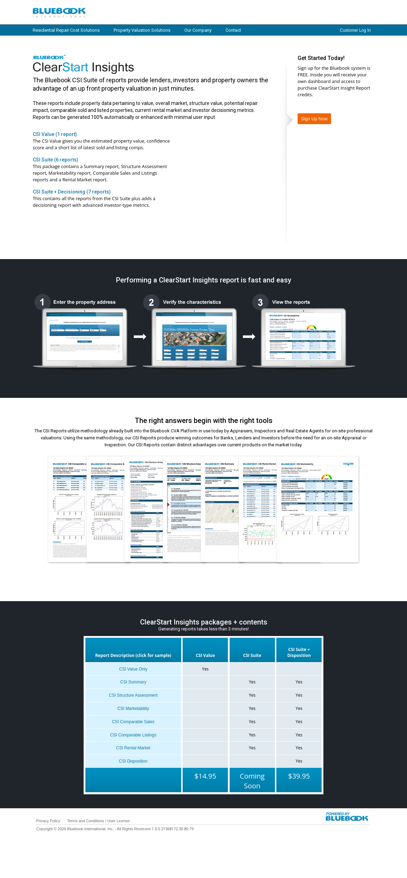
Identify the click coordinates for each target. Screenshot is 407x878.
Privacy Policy (48, 821)
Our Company (198, 30)
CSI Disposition (133, 761)
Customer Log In (355, 30)
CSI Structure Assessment (133, 695)
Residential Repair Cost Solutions (66, 30)
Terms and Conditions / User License (98, 821)
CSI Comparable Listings (133, 735)
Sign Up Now (314, 118)
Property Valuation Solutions (142, 30)
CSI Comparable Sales (133, 721)
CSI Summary (133, 682)
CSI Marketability (133, 708)
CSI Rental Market (133, 747)
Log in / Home (109, 12)
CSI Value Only (133, 669)
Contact (233, 30)
